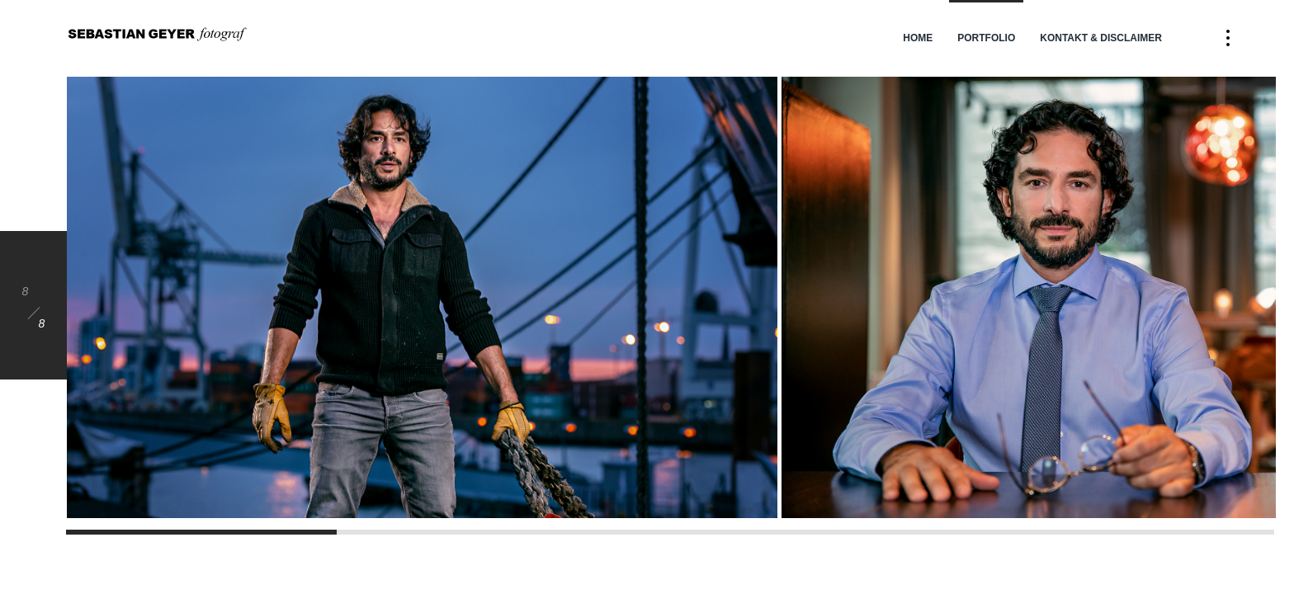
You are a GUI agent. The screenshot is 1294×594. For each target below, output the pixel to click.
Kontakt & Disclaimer (1101, 38)
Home (918, 38)
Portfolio (986, 38)
